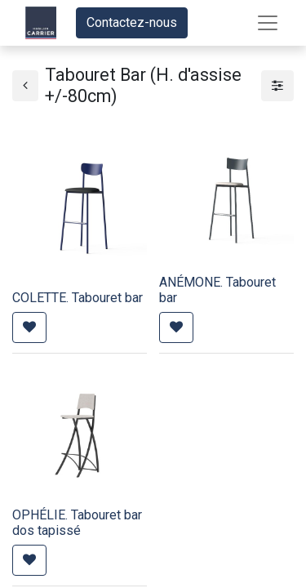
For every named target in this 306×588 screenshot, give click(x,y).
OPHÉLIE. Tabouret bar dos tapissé (77, 522)
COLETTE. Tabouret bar (77, 297)
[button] (29, 327)
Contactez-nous (131, 22)
